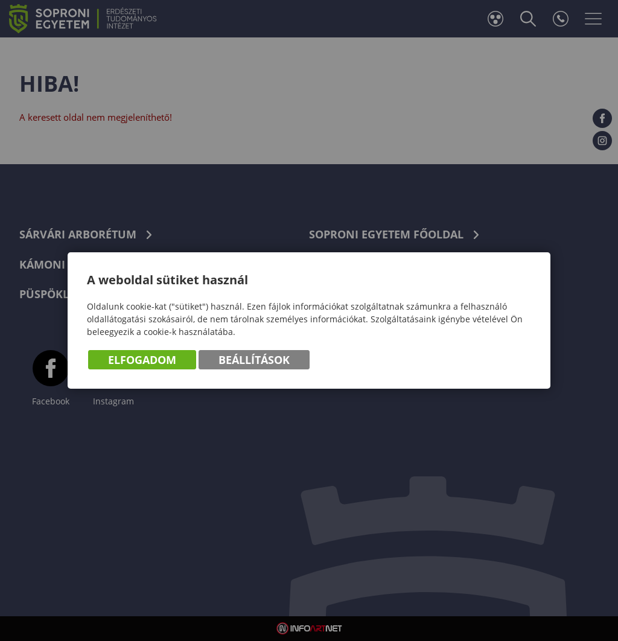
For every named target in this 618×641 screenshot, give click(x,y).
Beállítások (254, 359)
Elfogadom (142, 359)
